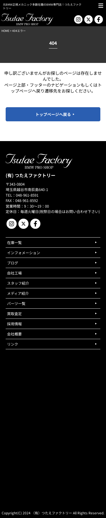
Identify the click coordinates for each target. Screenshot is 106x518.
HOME (5, 30)
